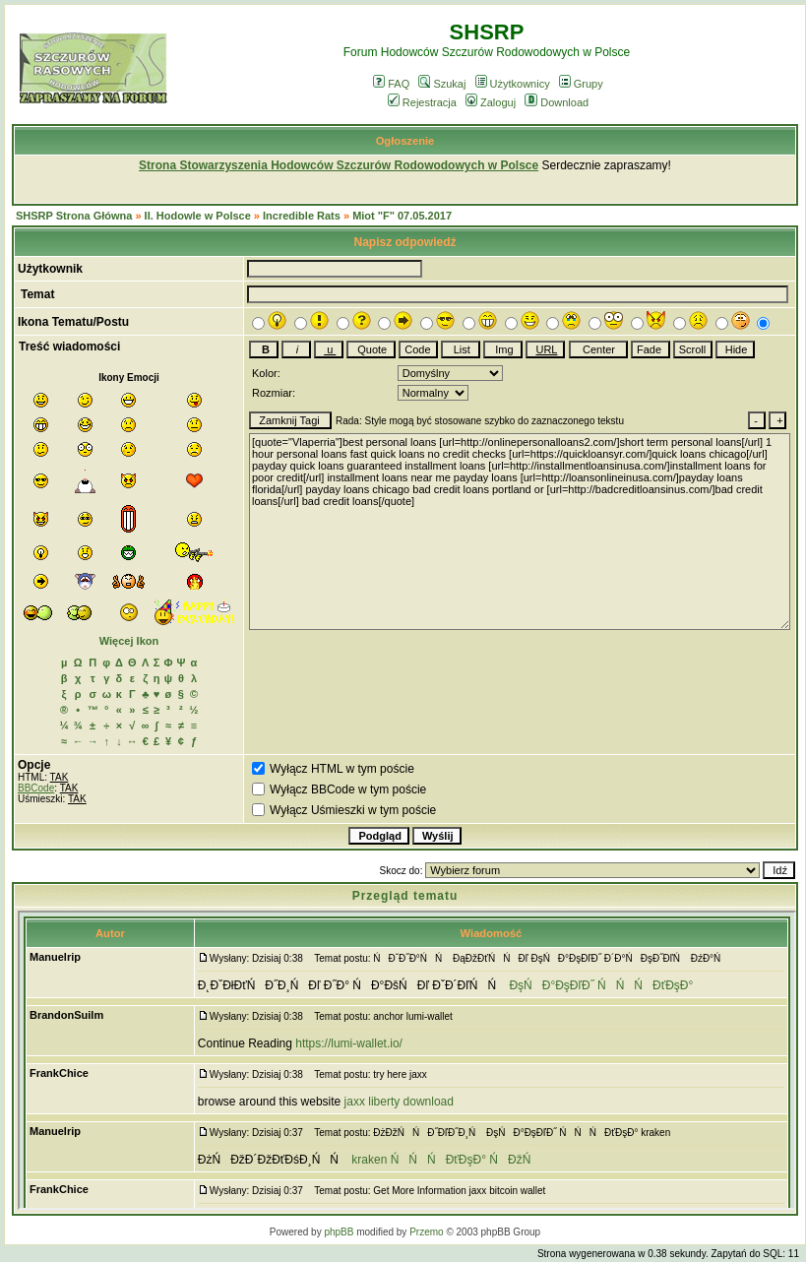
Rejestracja (422, 102)
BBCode (36, 788)
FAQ (391, 84)
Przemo (426, 1232)
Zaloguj (490, 102)
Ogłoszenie (405, 141)
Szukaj (441, 84)
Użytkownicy (512, 84)
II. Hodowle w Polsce (198, 215)
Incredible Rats (302, 215)
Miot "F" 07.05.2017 (402, 215)
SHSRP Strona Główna (74, 215)
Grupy (581, 84)
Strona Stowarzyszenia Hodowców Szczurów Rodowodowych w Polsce (338, 165)
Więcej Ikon (128, 641)
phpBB (338, 1232)
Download (557, 102)
